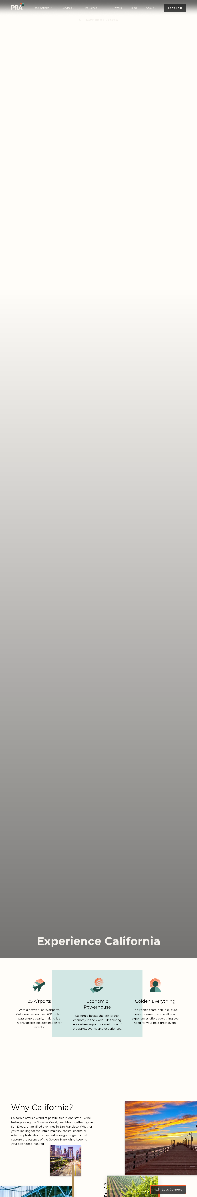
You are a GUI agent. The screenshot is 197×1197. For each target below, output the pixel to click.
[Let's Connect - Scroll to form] (168, 1189)
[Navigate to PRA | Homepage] (17, 6)
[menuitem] (43, 8)
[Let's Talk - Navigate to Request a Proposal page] (175, 8)
